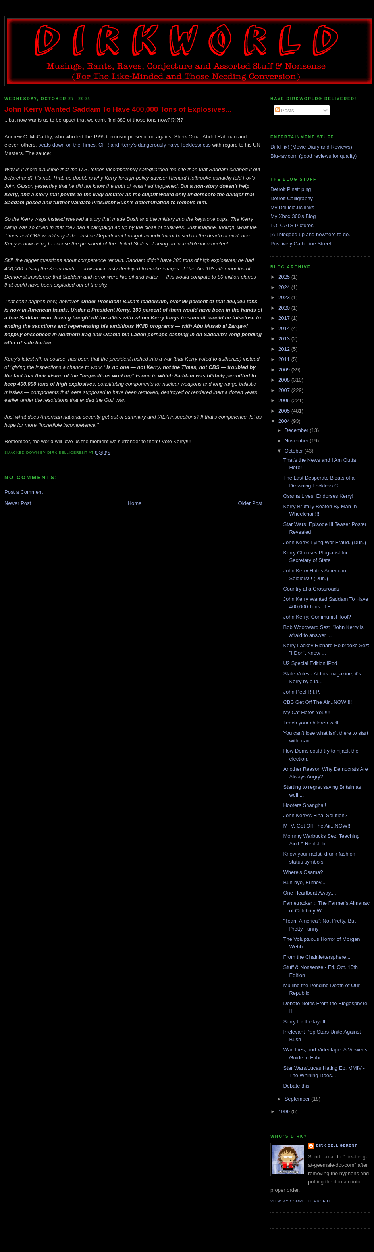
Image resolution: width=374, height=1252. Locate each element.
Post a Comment (23, 492)
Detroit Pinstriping (290, 189)
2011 (284, 359)
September (298, 1099)
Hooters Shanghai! (304, 805)
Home (135, 503)
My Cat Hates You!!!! (306, 712)
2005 (284, 411)
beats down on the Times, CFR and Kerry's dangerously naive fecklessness (124, 145)
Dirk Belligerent (336, 1145)
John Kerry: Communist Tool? (317, 617)
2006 (284, 400)
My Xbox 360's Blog (293, 216)
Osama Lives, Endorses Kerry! (318, 496)
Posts (284, 110)
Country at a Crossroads (311, 589)
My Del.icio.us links (292, 207)
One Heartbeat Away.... (309, 893)
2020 (284, 308)
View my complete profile (301, 1201)
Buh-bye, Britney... (304, 882)
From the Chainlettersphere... (316, 957)
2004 (284, 421)
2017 (284, 318)
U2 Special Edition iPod (310, 663)
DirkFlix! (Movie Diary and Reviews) (311, 147)
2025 (284, 277)
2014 (284, 328)
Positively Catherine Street (300, 244)
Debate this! (296, 1086)
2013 (284, 339)
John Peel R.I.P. (301, 692)
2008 (284, 380)
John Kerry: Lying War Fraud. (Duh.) (324, 542)
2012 (284, 349)
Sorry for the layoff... (306, 1022)
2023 (284, 297)
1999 (284, 1111)
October (295, 451)
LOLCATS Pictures (292, 225)
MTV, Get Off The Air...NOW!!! (317, 826)
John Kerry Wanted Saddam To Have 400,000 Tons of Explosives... (117, 109)
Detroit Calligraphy (291, 198)
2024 (284, 287)
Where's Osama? (303, 872)
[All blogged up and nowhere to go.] (311, 234)
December (297, 430)
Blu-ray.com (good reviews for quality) (313, 156)
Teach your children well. (311, 723)
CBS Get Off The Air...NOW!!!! (317, 702)
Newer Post (17, 503)
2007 (284, 390)
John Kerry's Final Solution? (315, 815)
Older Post (250, 503)
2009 (284, 370)
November (297, 440)
